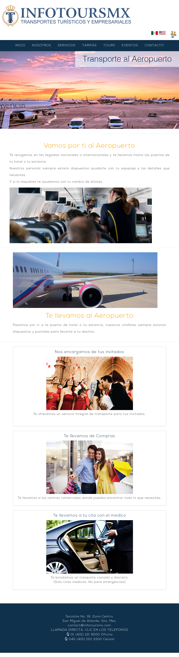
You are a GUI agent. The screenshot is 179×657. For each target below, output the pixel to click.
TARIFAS (89, 45)
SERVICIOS (67, 45)
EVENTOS (130, 45)
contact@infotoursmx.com (89, 625)
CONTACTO (154, 45)
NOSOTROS (41, 45)
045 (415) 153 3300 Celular (92, 639)
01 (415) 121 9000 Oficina (92, 635)
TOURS (109, 45)
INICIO (20, 45)
